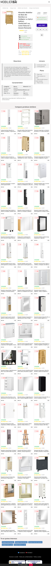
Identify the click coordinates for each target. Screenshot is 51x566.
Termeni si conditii (13, 557)
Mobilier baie (5, 8)
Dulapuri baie (13, 8)
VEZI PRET (41, 25)
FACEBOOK (21, 552)
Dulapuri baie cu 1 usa (19, 544)
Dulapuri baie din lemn (21, 542)
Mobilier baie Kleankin (22, 8)
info (15, 133)
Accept (31, 565)
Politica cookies (37, 557)
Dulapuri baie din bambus (35, 542)
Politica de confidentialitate (26, 557)
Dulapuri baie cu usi (7, 544)
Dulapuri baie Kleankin (34, 8)
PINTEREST (29, 552)
